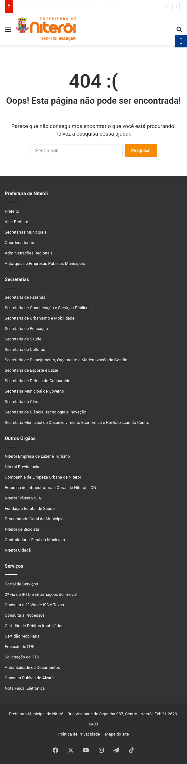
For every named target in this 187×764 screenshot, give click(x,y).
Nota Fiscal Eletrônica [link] (25, 688)
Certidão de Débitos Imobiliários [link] (34, 625)
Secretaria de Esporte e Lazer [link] (31, 370)
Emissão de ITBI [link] (19, 646)
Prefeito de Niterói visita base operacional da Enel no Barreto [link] (68, 6)
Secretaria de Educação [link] (26, 328)
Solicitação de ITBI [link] (22, 657)
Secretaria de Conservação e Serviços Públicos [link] (48, 307)
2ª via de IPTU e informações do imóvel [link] (41, 594)
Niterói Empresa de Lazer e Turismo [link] (37, 456)
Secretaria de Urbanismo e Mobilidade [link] (39, 318)
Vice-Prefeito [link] (16, 221)
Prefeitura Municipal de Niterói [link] (36, 714)
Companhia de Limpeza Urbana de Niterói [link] (43, 477)
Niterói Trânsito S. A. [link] (23, 498)
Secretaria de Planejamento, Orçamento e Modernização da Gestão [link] (66, 360)
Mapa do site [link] (116, 734)
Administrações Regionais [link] (29, 253)
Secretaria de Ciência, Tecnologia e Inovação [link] (45, 412)
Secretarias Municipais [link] (26, 232)
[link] (8, 32)
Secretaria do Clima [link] (23, 401)
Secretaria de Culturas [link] (25, 349)
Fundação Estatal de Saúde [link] (30, 508)
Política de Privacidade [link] (80, 734)
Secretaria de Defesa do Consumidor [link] (38, 380)
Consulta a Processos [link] (25, 615)
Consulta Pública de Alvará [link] (29, 677)
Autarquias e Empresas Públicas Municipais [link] (45, 263)
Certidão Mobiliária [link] (22, 636)
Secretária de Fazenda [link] (25, 297)
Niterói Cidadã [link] (18, 550)
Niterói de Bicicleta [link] (22, 529)
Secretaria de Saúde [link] (23, 339)
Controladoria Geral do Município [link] (35, 539)
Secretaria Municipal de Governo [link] (34, 391)
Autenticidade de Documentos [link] (32, 667)
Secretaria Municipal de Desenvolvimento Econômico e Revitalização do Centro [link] (77, 422)
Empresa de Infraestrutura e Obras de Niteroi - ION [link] (50, 487)
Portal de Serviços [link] (21, 584)
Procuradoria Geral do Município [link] (34, 518)
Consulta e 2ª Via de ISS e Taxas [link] (34, 604)
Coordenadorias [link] (19, 242)
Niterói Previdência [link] (22, 466)
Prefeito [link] (12, 211)
